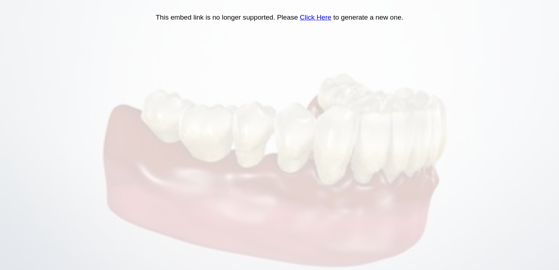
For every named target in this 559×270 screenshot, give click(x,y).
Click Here (316, 17)
